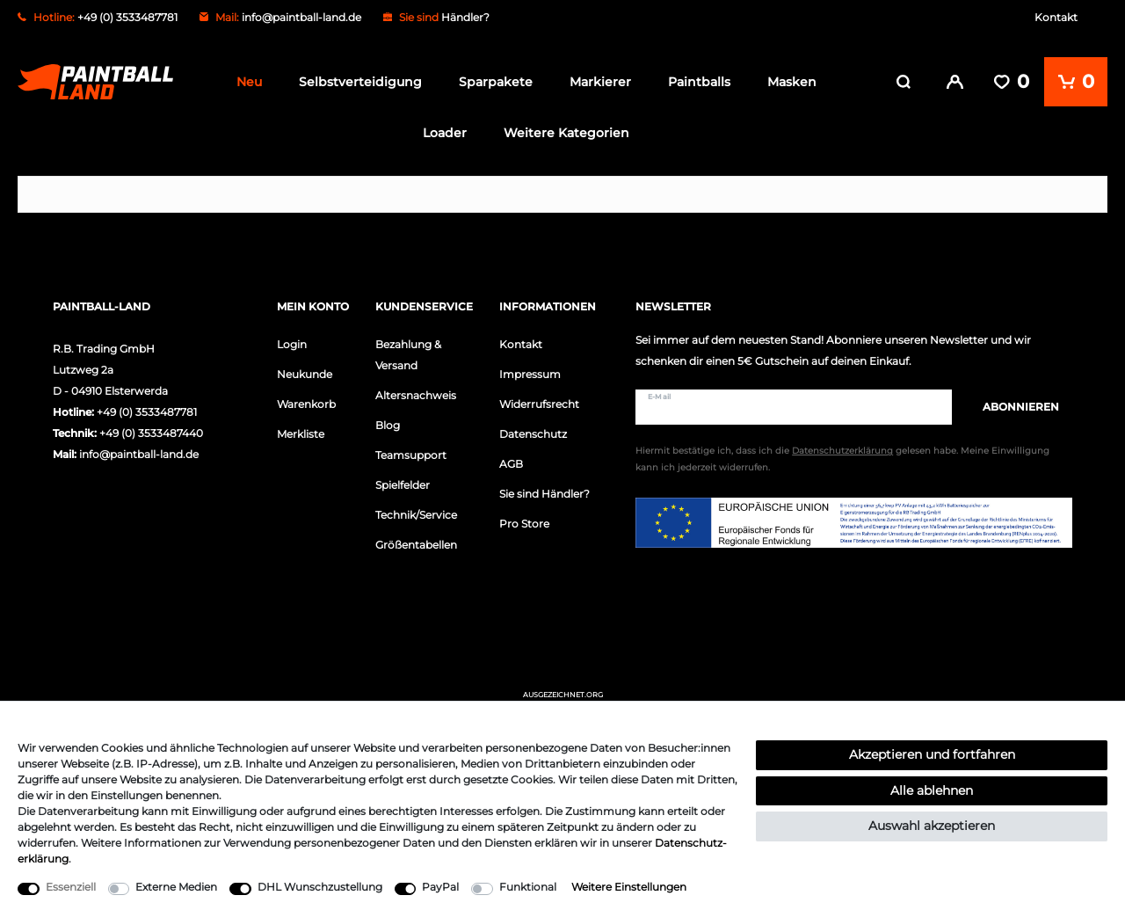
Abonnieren (1012, 406)
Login (292, 344)
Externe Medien (176, 886)
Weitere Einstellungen (628, 886)
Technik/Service (416, 514)
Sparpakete (496, 82)
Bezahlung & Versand (408, 355)
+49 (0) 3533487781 (147, 412)
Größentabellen (416, 544)
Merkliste (300, 433)
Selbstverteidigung (360, 82)
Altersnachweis (415, 395)
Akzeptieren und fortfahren (932, 754)
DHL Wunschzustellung (320, 886)
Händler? (465, 17)
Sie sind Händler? (544, 493)
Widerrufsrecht (539, 404)
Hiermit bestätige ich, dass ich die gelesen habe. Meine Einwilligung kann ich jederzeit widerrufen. (842, 459)
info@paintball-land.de (301, 17)
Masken (792, 82)
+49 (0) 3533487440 (151, 433)
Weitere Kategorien (566, 133)
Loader (445, 133)
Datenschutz (533, 433)
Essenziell (71, 886)
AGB (511, 463)
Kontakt (1056, 17)
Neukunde (304, 374)
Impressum (530, 374)
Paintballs (699, 82)
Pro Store (524, 523)
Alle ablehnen (931, 790)
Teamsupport (410, 455)
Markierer (600, 82)
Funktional (527, 886)
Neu (249, 82)
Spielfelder (402, 484)
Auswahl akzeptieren (931, 826)
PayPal (440, 886)
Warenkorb (306, 404)
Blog (387, 425)
